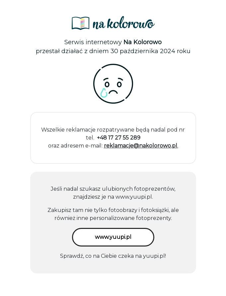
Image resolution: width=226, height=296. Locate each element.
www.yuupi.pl (133, 197)
